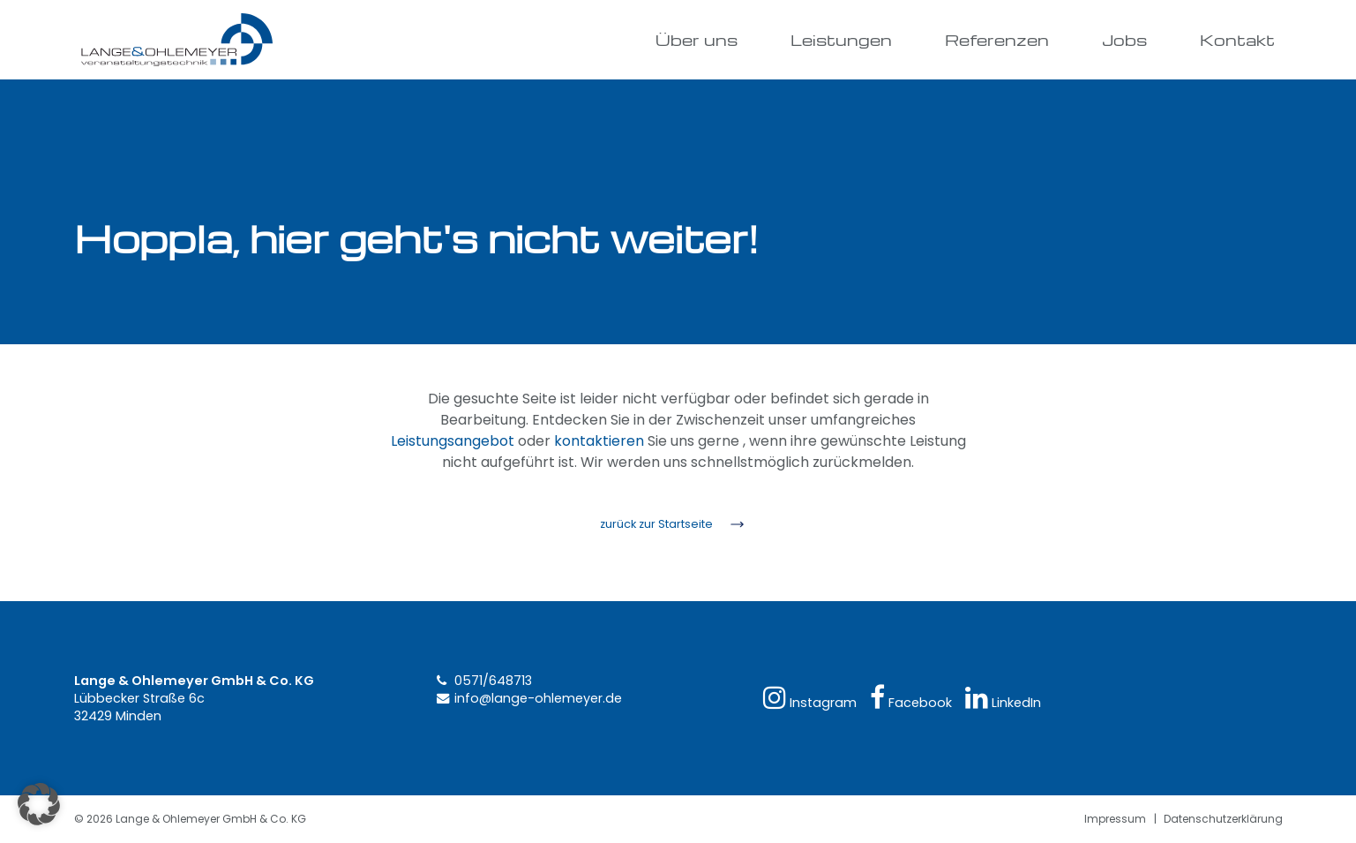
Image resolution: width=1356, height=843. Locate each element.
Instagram (810, 697)
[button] (39, 804)
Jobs (1124, 39)
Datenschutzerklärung (1223, 818)
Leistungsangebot (452, 441)
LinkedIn (1003, 697)
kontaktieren (599, 441)
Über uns (697, 39)
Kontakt (1237, 39)
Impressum (1115, 818)
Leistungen (841, 39)
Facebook (911, 697)
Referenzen (997, 39)
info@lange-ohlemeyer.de (538, 698)
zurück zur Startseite (656, 523)
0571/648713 (493, 680)
